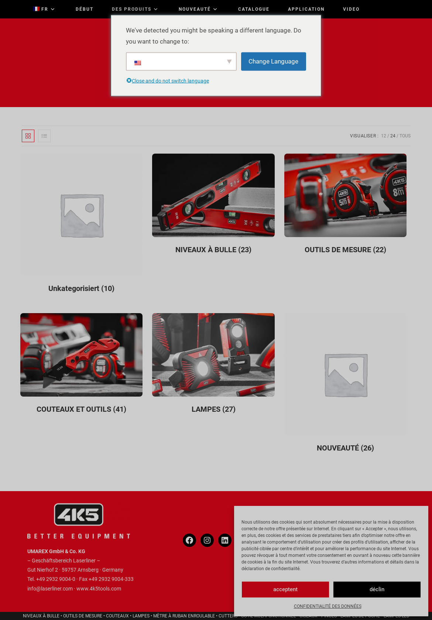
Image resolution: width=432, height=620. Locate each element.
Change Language (273, 61)
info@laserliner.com (50, 589)
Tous (405, 135)
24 (392, 135)
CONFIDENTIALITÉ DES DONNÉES (327, 606)
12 (383, 135)
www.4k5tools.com (98, 589)
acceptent (285, 589)
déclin (377, 589)
